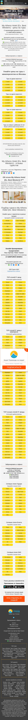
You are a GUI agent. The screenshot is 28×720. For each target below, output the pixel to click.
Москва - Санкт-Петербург (18, 682)
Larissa (20, 494)
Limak (7, 494)
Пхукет (20, 311)
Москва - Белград (14, 696)
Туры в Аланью (6, 664)
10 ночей (20, 84)
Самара (7, 238)
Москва (7, 220)
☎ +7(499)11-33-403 (9, 64)
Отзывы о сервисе (14, 636)
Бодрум (20, 288)
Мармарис (7, 291)
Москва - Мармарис (19, 687)
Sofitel (20, 557)
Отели (9, 0)
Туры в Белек (13, 664)
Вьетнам (7, 314)
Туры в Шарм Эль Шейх (9, 667)
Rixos (20, 488)
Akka (7, 514)
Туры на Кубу (22, 650)
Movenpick (20, 539)
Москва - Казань (21, 683)
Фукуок (20, 317)
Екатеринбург (7, 223)
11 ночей (7, 87)
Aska (20, 509)
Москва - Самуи (6, 691)
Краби (20, 308)
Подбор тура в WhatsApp (14, 641)
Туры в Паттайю (6, 670)
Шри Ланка (7, 320)
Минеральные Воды (20, 226)
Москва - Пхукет (21, 690)
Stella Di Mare (20, 530)
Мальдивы (7, 322)
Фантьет (7, 317)
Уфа (7, 226)
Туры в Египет (5, 650)
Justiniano (7, 500)
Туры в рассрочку (14, 634)
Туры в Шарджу (6, 669)
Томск (20, 238)
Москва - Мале (22, 693)
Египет (20, 291)
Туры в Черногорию (20, 656)
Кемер (20, 285)
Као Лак (7, 311)
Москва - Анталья (20, 685)
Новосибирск (7, 229)
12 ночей (20, 87)
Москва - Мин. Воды (8, 685)
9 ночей (7, 84)
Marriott (7, 568)
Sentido (20, 533)
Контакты (14, 622)
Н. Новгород (7, 232)
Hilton (20, 541)
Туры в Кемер (5, 666)
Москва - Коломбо (6, 693)
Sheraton (7, 533)
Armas (7, 512)
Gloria (20, 500)
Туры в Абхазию (6, 648)
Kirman (7, 497)
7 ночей (7, 81)
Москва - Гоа (15, 693)
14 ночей (20, 90)
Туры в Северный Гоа (8, 673)
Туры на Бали (20, 675)
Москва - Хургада (8, 688)
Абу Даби (20, 296)
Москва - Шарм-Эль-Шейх (9, 690)
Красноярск (20, 229)
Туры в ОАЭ (14, 657)
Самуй (7, 308)
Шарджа (7, 302)
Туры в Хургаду (22, 666)
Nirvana (7, 491)
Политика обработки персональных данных (14, 639)
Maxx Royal (20, 491)
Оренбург (20, 232)
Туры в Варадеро (20, 672)
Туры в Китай (14, 653)
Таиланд (7, 305)
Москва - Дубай (13, 691)
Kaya (20, 497)
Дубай (7, 299)
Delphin (20, 503)
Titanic (7, 488)
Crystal (7, 506)
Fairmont (7, 574)
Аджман (20, 299)
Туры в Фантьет (22, 670)
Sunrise (7, 530)
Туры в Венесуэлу (8, 654)
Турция (7, 282)
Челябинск (20, 241)
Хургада (7, 293)
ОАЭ (7, 296)
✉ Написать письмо (14, 626)
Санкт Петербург (20, 220)
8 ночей (20, 81)
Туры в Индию (20, 654)
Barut (20, 506)
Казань (20, 223)
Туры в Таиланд (22, 648)
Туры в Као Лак (14, 670)
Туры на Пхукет (22, 669)
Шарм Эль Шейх (20, 293)
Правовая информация (14, 637)
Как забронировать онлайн (14, 633)
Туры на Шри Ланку (14, 650)
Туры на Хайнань (8, 672)
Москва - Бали (7, 694)
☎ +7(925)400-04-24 (19, 64)
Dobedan (7, 503)
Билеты (13, 0)
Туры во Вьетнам (22, 653)
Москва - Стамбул (19, 694)
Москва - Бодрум (8, 687)
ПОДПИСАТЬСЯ (14, 367)
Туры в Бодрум (13, 666)
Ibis (7, 571)
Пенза (7, 235)
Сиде (7, 288)
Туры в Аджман (14, 669)
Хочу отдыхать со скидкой (14, 599)
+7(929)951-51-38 (14, 156)
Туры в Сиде (8, 675)
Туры (6, 0)
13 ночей (7, 90)
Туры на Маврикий (6, 653)
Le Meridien (20, 568)
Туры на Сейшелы (20, 651)
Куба (20, 320)
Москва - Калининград (8, 683)
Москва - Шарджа (21, 691)
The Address (7, 557)
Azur (7, 544)
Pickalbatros (20, 536)
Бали (20, 322)
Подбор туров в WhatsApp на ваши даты (14, 153)
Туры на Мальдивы (8, 651)
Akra (20, 512)
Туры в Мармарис (21, 664)
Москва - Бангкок (20, 688)
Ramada (7, 563)
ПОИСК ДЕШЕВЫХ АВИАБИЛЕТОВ (14, 149)
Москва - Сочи (6, 682)
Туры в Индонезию (7, 656)
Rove (20, 560)
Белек (7, 285)
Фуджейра (20, 302)
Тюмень (7, 241)
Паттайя (20, 305)
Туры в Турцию (14, 648)
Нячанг (20, 314)
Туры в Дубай (21, 667)
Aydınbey (7, 509)
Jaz (7, 541)
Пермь (20, 235)
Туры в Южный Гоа (20, 673)
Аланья (20, 282)
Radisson (7, 536)
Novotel (7, 539)
